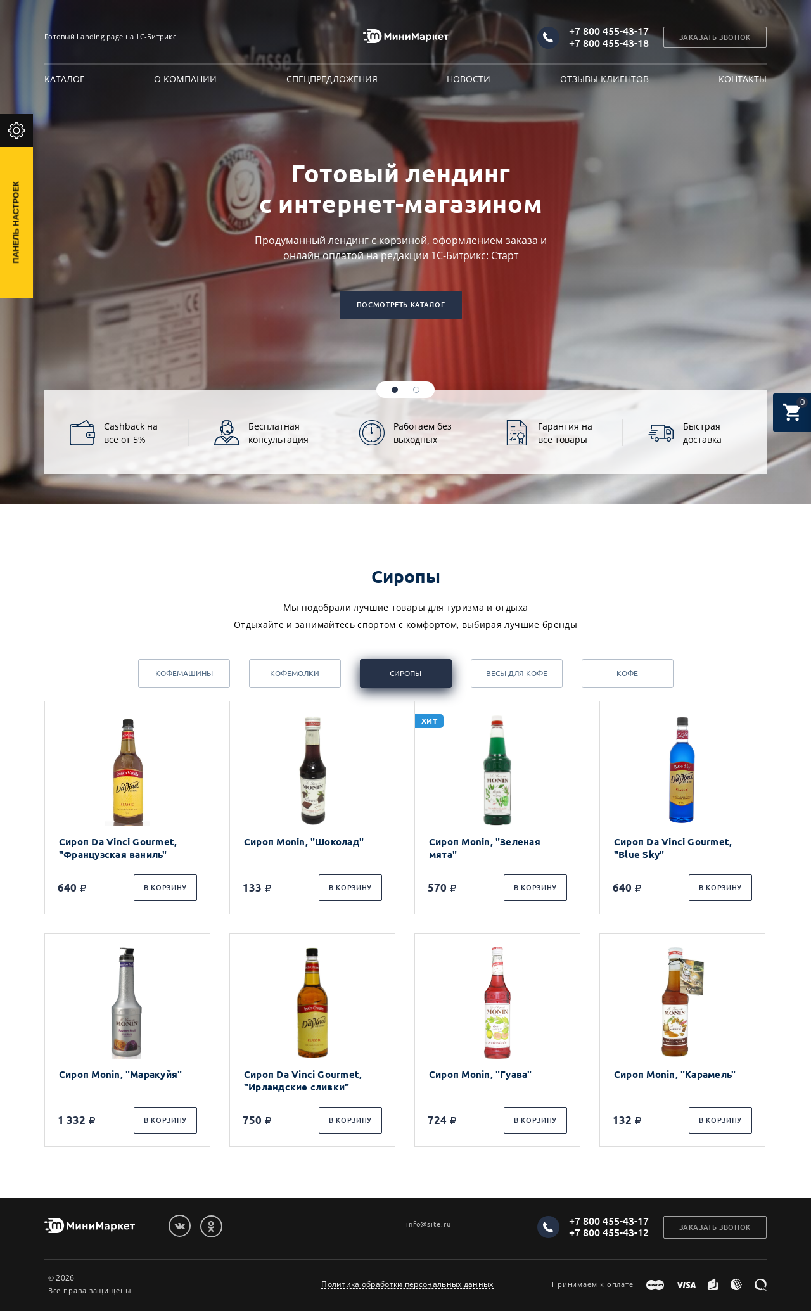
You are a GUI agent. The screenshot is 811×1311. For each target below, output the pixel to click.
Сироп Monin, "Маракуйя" (120, 1074)
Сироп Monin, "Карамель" (675, 1074)
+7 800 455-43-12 (609, 1232)
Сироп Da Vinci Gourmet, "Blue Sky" (673, 848)
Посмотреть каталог (401, 305)
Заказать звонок (715, 37)
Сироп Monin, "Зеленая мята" (484, 848)
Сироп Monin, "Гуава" (480, 1074)
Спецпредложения (332, 79)
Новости (468, 79)
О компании (185, 79)
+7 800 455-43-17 (609, 31)
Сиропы (405, 673)
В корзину (165, 888)
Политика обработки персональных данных (407, 1284)
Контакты (742, 79)
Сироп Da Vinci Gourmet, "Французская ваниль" (118, 848)
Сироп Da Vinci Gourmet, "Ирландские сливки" (303, 1080)
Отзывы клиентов (604, 79)
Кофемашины (184, 673)
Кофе (627, 673)
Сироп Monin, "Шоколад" (304, 841)
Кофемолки (294, 673)
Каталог (64, 79)
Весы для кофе (516, 673)
